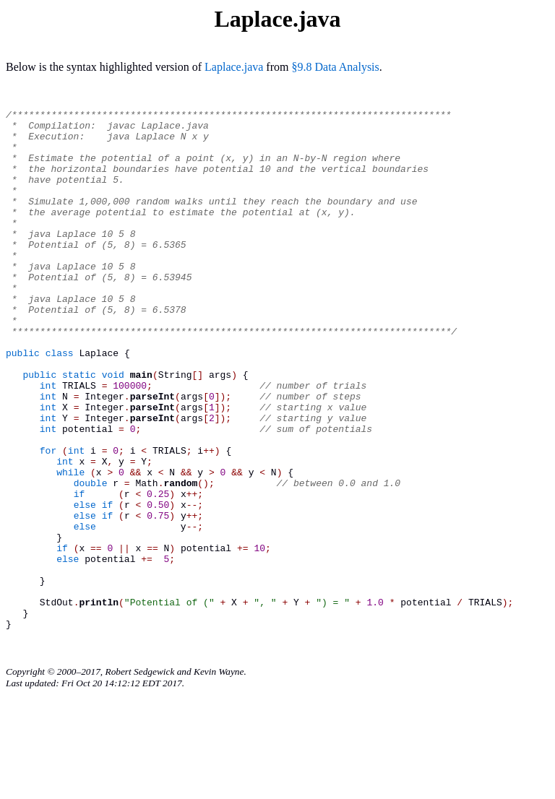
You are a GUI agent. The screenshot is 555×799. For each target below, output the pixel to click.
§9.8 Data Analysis (335, 67)
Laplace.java (234, 67)
